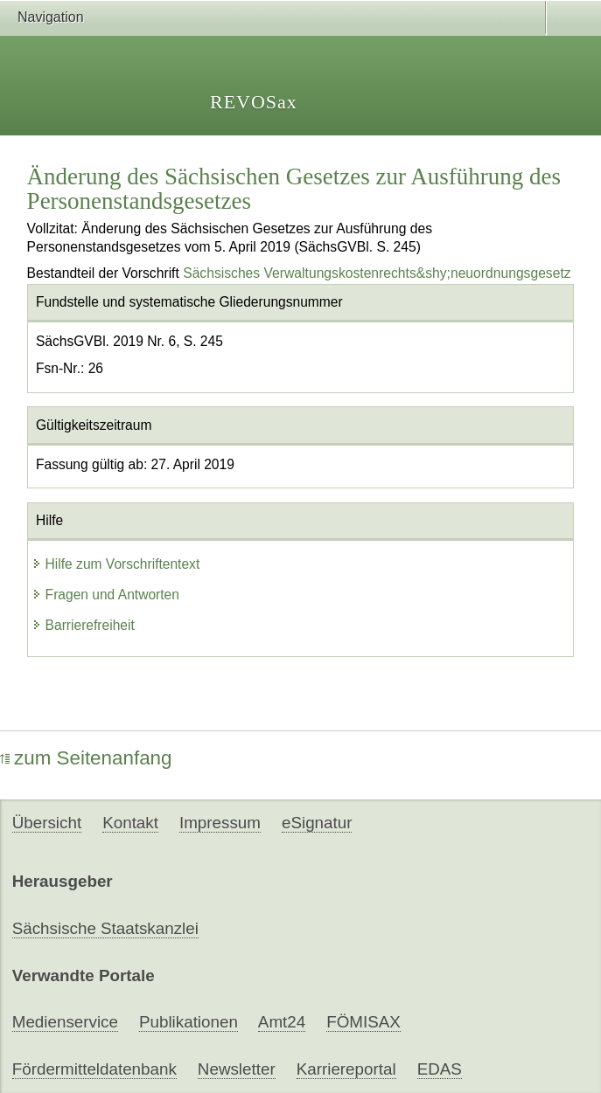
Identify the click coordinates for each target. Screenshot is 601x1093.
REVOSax (253, 102)
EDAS (439, 1069)
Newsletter (237, 1069)
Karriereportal (346, 1069)
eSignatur (317, 822)
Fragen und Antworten (105, 594)
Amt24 (281, 1022)
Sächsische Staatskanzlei (105, 928)
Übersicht (46, 822)
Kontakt (130, 822)
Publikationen (188, 1022)
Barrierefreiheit (83, 625)
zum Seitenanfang (86, 758)
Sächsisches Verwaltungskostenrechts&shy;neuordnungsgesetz (376, 273)
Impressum (220, 822)
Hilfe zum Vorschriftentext (115, 564)
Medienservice (65, 1022)
